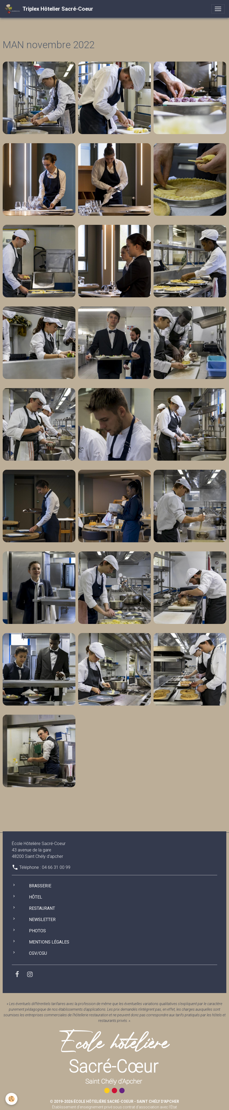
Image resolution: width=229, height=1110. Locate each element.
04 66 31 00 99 (56, 867)
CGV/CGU (38, 953)
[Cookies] (11, 1099)
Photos (37, 930)
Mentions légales (49, 942)
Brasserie (40, 885)
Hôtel (35, 897)
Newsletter (42, 919)
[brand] (48, 8)
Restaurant (42, 908)
